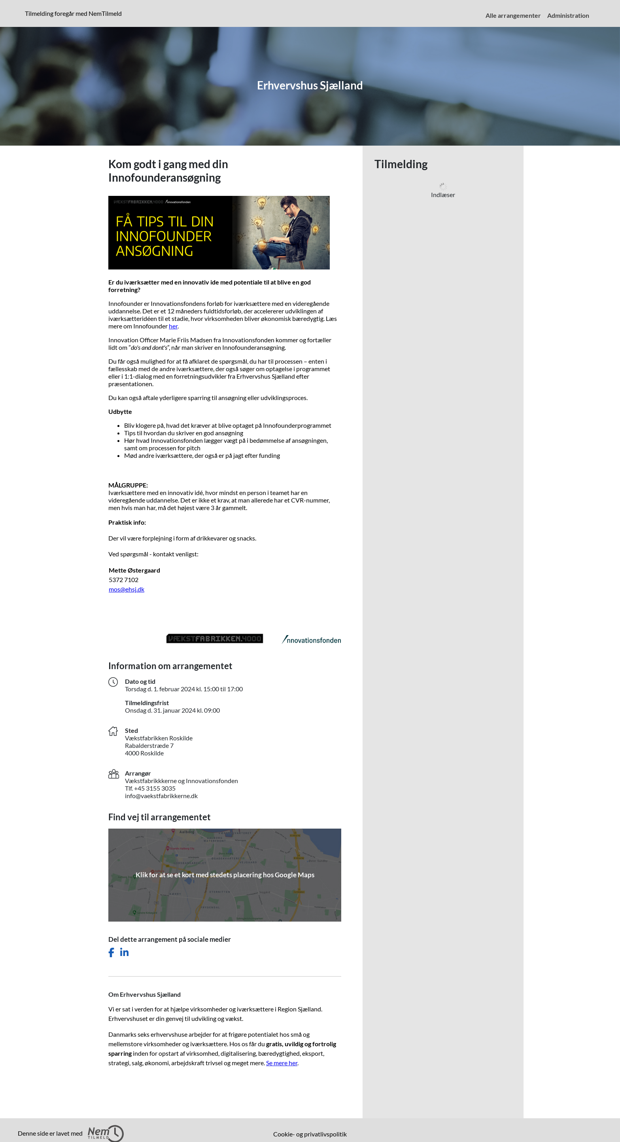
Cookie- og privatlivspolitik (310, 1134)
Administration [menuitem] (568, 15)
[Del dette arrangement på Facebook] (111, 952)
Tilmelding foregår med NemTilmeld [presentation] (73, 13)
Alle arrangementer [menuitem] (513, 15)
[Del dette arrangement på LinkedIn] (124, 952)
